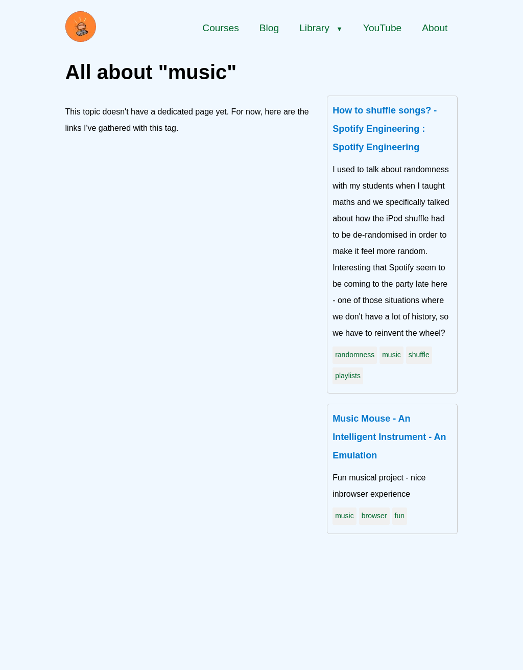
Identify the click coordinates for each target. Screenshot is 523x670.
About (434, 27)
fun (400, 516)
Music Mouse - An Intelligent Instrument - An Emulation (389, 436)
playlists (348, 376)
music (391, 355)
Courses (220, 27)
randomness (354, 355)
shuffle (419, 355)
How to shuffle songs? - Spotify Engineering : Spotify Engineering (384, 128)
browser (374, 516)
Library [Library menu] (321, 27)
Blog (269, 27)
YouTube (382, 27)
